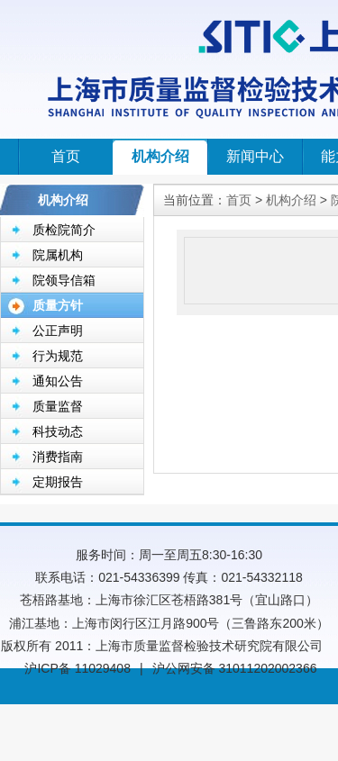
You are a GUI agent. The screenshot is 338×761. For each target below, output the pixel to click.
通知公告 (57, 381)
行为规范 (57, 356)
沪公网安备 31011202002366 (234, 668)
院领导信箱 (64, 280)
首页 (65, 156)
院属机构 (57, 255)
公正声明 (57, 330)
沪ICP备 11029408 (77, 668)
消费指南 (57, 456)
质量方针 (57, 305)
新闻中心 (255, 156)
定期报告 (57, 482)
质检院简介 (64, 229)
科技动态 (57, 431)
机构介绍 (160, 156)
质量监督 (57, 406)
